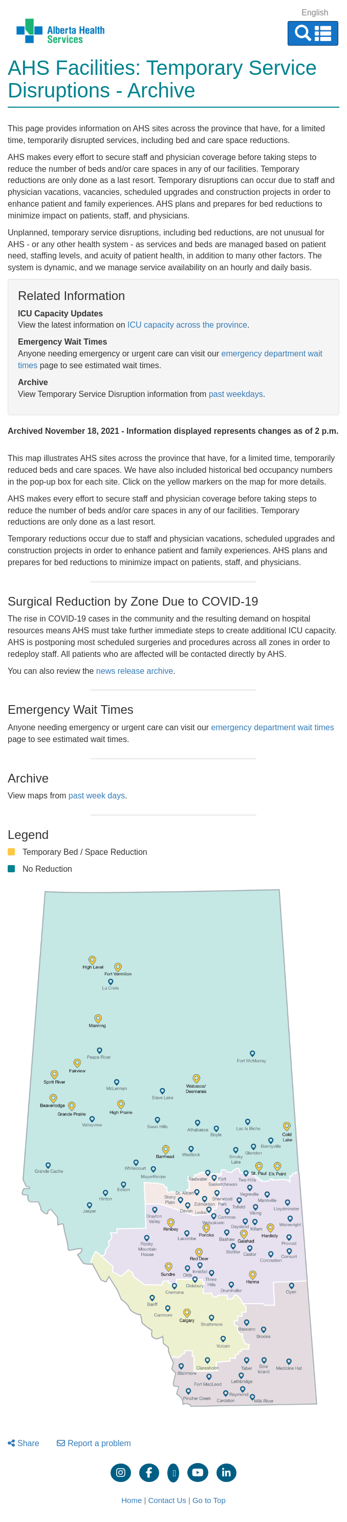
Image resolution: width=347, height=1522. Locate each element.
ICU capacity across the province (187, 325)
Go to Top (209, 1500)
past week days (97, 795)
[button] (313, 33)
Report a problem (94, 1443)
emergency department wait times (272, 727)
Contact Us (167, 1500)
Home (131, 1500)
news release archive (134, 671)
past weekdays (236, 394)
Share (23, 1443)
